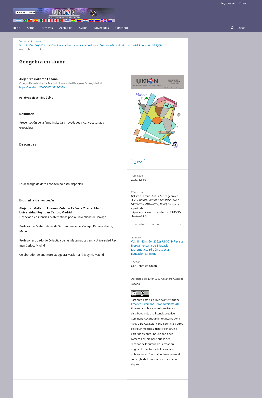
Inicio (16, 28)
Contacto (121, 28)
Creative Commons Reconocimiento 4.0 (155, 304)
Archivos (47, 28)
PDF (139, 162)
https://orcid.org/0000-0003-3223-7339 (42, 87)
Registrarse (228, 3)
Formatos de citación (146, 224)
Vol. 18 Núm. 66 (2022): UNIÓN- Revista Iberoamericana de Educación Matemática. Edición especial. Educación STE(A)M (90, 45)
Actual (31, 28)
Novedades (101, 28)
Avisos (83, 28)
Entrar (243, 3)
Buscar (240, 28)
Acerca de (65, 28)
